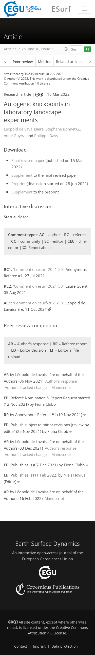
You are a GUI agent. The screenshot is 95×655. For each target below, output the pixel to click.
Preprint (18, 183)
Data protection (64, 646)
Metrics (44, 61)
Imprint (39, 646)
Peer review (23, 61)
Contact (20, 646)
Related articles (69, 61)
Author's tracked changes (26, 387)
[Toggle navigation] (84, 9)
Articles (10, 49)
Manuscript (61, 387)
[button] (66, 49)
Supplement (21, 175)
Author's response (61, 381)
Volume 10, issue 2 (37, 49)
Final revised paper (28, 160)
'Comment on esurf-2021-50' (38, 269)
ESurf (61, 9)
